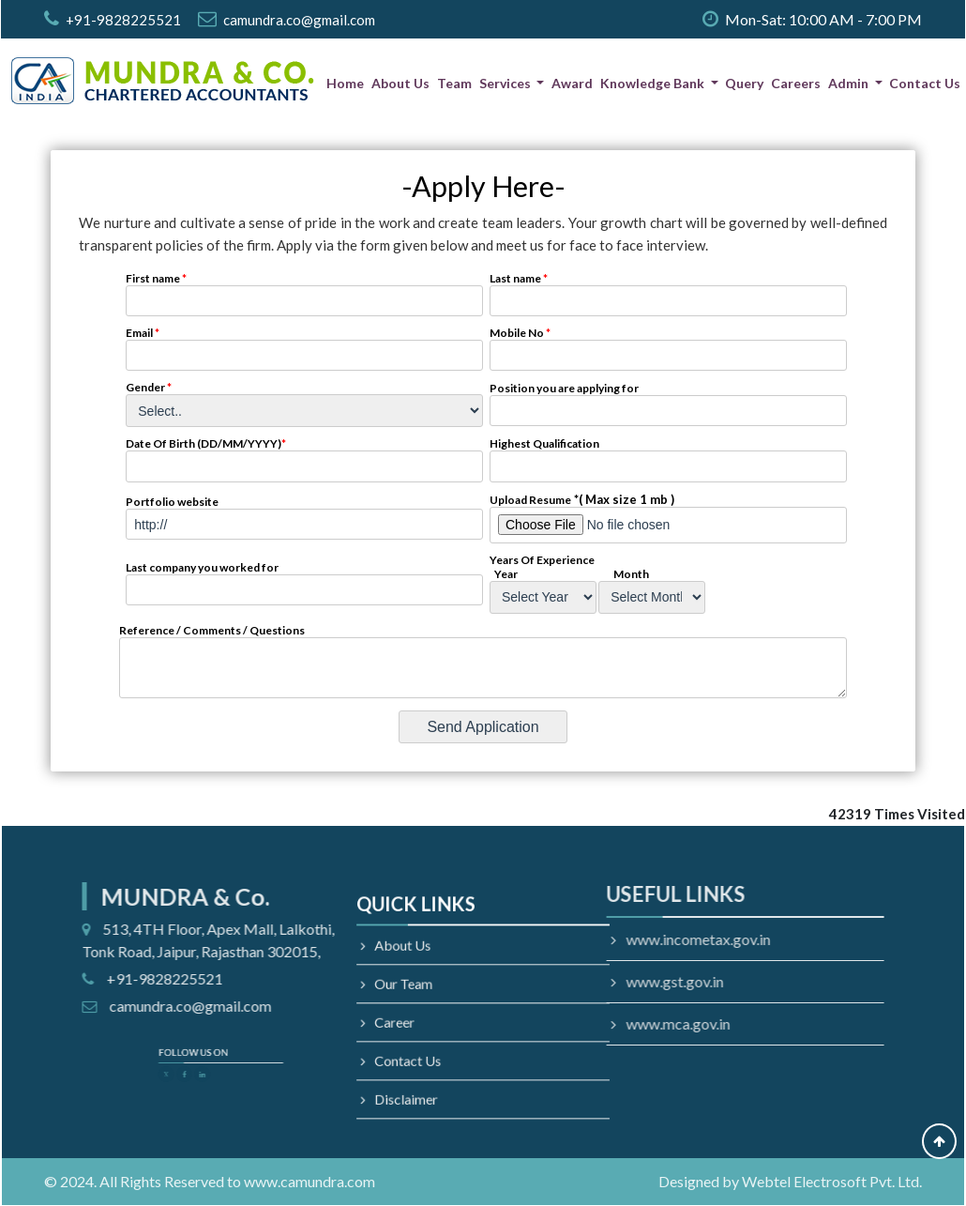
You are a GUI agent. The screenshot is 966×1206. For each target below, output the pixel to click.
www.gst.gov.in (585, 981)
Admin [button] (849, 83)
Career (415, 1019)
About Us (400, 83)
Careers (796, 83)
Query (744, 83)
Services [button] (506, 83)
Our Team (422, 989)
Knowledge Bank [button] (653, 83)
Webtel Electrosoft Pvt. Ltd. (832, 1181)
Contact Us (924, 83)
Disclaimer (424, 1078)
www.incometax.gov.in (608, 939)
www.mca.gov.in (588, 1023)
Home (345, 83)
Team (454, 83)
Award (572, 83)
